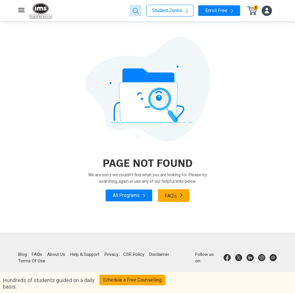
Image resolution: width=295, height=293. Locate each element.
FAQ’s (173, 195)
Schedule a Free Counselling (132, 280)
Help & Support (84, 254)
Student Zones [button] (170, 10)
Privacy (111, 254)
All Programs (129, 195)
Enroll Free (219, 10)
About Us (56, 254)
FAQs (37, 254)
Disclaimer (159, 254)
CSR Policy (133, 254)
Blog (22, 254)
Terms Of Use (31, 261)
